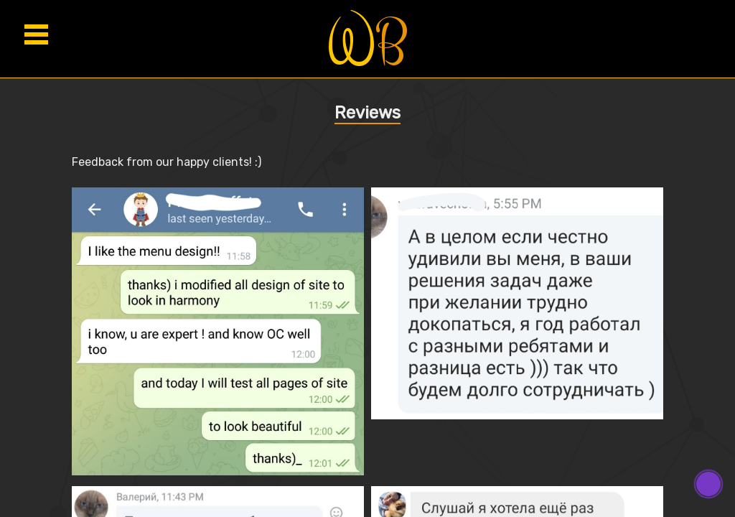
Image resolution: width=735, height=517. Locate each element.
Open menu (36, 34)
